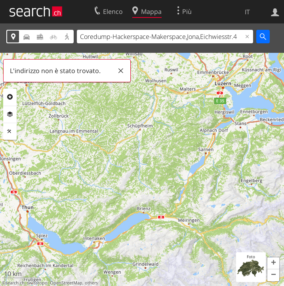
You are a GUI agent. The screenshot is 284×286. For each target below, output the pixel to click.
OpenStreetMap (66, 283)
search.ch (15, 283)
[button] (273, 263)
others (91, 283)
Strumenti (10, 131)
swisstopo (37, 283)
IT (247, 12)
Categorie (10, 97)
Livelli (10, 114)
